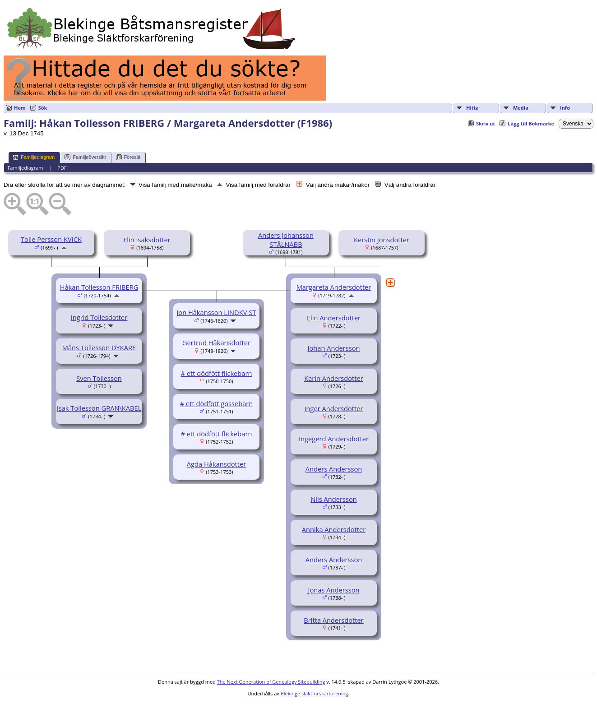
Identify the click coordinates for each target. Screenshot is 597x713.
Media (520, 107)
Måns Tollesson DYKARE (99, 347)
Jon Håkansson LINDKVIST (216, 312)
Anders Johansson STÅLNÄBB (286, 240)
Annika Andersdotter (334, 529)
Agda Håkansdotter (216, 463)
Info (565, 107)
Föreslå (128, 157)
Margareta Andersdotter (333, 287)
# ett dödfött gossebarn (216, 403)
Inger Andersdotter (334, 408)
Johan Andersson (334, 347)
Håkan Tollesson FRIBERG (99, 287)
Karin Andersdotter (333, 378)
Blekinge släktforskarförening (314, 693)
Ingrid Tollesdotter (99, 317)
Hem (20, 107)
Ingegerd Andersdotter (334, 438)
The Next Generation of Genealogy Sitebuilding (271, 681)
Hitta (472, 107)
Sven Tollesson (99, 378)
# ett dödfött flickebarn (216, 373)
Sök (42, 107)
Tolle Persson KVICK (51, 239)
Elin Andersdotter (334, 317)
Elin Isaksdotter (147, 239)
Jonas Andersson (334, 589)
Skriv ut (485, 123)
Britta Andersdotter (333, 620)
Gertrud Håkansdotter (216, 342)
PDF (61, 167)
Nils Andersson (333, 499)
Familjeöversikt (85, 157)
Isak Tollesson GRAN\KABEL (99, 407)
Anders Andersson (333, 468)
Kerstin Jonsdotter (381, 239)
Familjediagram (34, 157)
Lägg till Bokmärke (531, 123)
